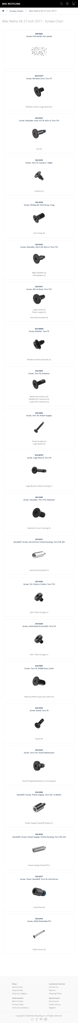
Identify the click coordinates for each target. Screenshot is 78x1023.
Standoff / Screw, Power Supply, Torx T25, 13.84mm (39, 793)
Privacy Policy (18, 1004)
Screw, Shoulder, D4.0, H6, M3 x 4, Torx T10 (39, 245)
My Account (54, 1001)
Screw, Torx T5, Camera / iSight (39, 161)
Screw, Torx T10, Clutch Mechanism (39, 751)
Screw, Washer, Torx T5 (39, 330)
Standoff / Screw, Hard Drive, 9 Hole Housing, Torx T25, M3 (39, 540)
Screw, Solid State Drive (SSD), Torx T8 (39, 625)
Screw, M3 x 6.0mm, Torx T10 (39, 287)
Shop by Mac (17, 990)
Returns (52, 990)
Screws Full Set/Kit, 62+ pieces (39, 35)
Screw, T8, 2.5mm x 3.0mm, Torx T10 (39, 582)
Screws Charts (16, 11)
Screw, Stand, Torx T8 (39, 709)
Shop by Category (19, 993)
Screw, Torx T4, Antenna (39, 372)
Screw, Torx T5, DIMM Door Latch (39, 667)
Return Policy (17, 1001)
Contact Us (53, 987)
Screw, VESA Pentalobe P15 (39, 920)
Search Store (17, 987)
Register (52, 1007)
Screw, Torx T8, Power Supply (39, 414)
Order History (55, 1004)
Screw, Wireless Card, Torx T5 (39, 77)
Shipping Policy (55, 993)
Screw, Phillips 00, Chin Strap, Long (39, 203)
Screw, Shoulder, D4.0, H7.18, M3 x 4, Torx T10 (39, 119)
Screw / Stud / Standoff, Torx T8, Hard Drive (39, 877)
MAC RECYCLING (11, 3)
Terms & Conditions (20, 1007)
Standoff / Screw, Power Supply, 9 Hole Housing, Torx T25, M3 (39, 835)
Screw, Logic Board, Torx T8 (39, 456)
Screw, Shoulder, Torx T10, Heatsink (39, 498)
